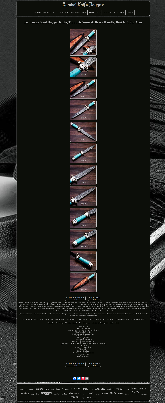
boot (58, 389)
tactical (110, 389)
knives (52, 389)
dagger (46, 393)
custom (76, 388)
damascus (75, 393)
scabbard (64, 394)
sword (94, 398)
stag (32, 394)
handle (39, 388)
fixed (37, 394)
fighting (100, 388)
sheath (90, 393)
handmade (138, 388)
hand (127, 389)
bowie (120, 394)
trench (127, 394)
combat (75, 396)
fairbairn (65, 389)
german (23, 389)
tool (83, 394)
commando (144, 394)
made (89, 397)
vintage (120, 389)
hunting (24, 393)
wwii (92, 389)
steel (113, 393)
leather (105, 394)
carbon (31, 389)
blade (85, 388)
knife (135, 393)
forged (83, 397)
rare (47, 389)
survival (56, 394)
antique (98, 394)
